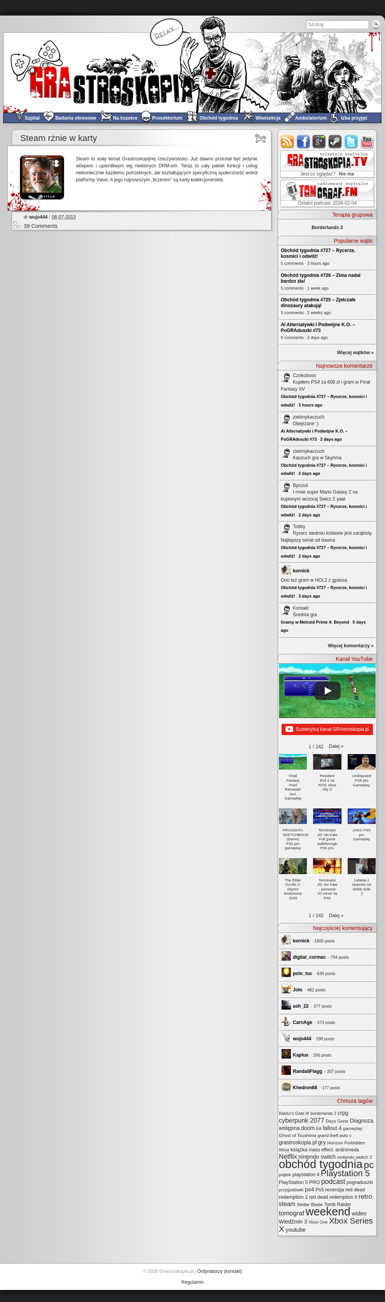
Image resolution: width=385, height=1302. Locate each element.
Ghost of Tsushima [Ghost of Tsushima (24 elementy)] (297, 1135)
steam (335, 141)
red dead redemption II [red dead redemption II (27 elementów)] (333, 1197)
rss (287, 141)
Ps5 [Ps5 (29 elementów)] (319, 1189)
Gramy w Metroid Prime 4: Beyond (315, 622)
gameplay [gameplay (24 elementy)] (353, 1128)
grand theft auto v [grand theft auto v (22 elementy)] (335, 1135)
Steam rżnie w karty (58, 138)
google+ (319, 141)
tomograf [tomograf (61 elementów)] (291, 1213)
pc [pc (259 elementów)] (369, 1164)
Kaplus (300, 1055)
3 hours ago (310, 405)
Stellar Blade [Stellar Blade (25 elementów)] (310, 1204)
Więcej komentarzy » (351, 645)
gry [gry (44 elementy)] (322, 1142)
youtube (367, 141)
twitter (351, 141)
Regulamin (192, 1282)
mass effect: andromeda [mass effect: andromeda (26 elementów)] (334, 1150)
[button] (336, 746)
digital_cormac (309, 957)
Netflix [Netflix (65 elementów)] (288, 1156)
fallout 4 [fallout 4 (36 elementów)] (332, 1128)
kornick (301, 571)
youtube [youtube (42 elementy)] (295, 1230)
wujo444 (38, 217)
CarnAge (302, 1022)
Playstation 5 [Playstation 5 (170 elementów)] (345, 1173)
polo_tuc (302, 973)
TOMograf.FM (326, 193)
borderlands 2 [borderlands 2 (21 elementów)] (323, 1113)
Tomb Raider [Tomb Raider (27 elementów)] (337, 1204)
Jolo (298, 990)
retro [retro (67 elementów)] (365, 1196)
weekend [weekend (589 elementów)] (328, 1211)
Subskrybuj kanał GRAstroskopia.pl (327, 729)
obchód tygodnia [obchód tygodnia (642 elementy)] (320, 1164)
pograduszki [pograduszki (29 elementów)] (359, 1182)
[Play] (327, 690)
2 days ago (331, 439)
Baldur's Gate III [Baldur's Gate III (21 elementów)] (294, 1113)
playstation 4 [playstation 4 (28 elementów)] (306, 1174)
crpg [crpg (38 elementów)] (343, 1113)
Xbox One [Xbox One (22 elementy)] (318, 1222)
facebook (303, 141)
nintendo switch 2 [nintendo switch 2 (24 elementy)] (354, 1156)
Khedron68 (305, 1087)
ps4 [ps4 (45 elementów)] (309, 1189)
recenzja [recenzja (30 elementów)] (334, 1189)
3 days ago (309, 596)
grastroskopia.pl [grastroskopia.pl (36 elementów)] (298, 1143)
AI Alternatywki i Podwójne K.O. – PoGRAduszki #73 (318, 327)
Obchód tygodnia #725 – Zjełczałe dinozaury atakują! (318, 302)
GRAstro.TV (326, 164)
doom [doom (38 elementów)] (308, 1128)
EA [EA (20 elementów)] (318, 1128)
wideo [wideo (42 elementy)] (359, 1213)
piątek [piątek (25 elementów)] (285, 1174)
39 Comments (41, 226)
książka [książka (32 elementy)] (299, 1150)
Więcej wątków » (355, 352)
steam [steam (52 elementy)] (287, 1204)
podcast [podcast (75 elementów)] (333, 1182)
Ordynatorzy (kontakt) (219, 1271)
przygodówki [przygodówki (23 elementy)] (291, 1189)
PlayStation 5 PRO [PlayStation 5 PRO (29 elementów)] (299, 1182)
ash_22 (301, 1006)
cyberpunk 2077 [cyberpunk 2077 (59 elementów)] (301, 1120)
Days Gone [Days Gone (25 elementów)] (337, 1120)
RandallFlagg (307, 1071)
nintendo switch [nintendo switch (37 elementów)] (317, 1157)
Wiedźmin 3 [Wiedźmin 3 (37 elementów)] (293, 1222)
